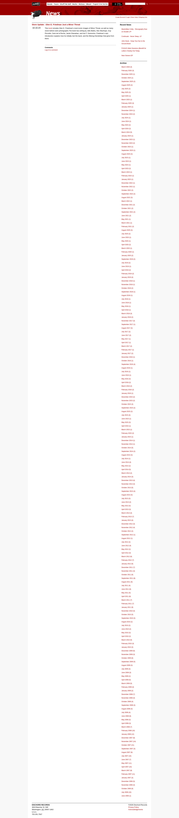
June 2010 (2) (126, 629)
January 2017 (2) (127, 353)
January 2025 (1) (127, 107)
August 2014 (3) (127, 455)
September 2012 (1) (128, 535)
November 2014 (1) (128, 444)
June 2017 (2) (126, 335)
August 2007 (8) (127, 752)
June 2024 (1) (126, 121)
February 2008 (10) (128, 730)
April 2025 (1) (126, 96)
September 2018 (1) (128, 292)
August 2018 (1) (127, 295)
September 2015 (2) (128, 408)
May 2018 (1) (126, 306)
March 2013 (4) (126, 513)
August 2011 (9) (127, 582)
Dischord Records (36, 3)
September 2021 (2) (128, 212)
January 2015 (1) (127, 437)
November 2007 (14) (128, 741)
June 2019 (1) (126, 266)
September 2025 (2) (128, 81)
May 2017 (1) (126, 339)
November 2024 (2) (128, 114)
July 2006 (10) (126, 792)
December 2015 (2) (128, 397)
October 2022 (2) (127, 190)
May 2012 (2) (126, 549)
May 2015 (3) (126, 422)
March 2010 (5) (126, 640)
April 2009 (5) (126, 680)
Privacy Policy (133, 807)
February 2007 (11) (128, 774)
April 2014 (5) (126, 469)
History (82, 4)
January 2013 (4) (127, 520)
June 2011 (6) (126, 589)
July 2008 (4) (125, 712)
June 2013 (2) (126, 502)
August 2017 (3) (127, 328)
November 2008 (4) (128, 698)
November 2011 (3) (128, 571)
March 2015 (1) (126, 429)
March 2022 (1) (126, 201)
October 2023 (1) (127, 147)
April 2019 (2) (126, 270)
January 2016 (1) (127, 393)
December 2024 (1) (128, 110)
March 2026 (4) (126, 67)
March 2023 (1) (126, 172)
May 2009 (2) (126, 676)
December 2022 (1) (128, 183)
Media (75, 4)
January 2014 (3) (127, 477)
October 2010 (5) (127, 614)
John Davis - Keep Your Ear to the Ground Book (133, 42)
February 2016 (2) (127, 390)
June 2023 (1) (126, 161)
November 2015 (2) (128, 400)
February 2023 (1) (127, 176)
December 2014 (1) (128, 440)
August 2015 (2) (127, 411)
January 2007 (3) (127, 778)
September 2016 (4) (128, 364)
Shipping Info (143, 17)
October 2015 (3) (127, 404)
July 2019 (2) (125, 263)
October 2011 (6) (127, 575)
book (50, 28)
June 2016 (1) (126, 375)
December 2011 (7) (128, 567)
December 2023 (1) (128, 139)
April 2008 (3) (126, 723)
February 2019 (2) (127, 274)
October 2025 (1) (127, 78)
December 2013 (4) (128, 480)
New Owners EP (127, 55)
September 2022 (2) (128, 194)
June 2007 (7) (126, 759)
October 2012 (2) (127, 531)
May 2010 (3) (126, 633)
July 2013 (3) (125, 498)
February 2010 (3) (127, 643)
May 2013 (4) (126, 506)
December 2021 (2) (128, 205)
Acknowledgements (135, 809)
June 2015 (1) (126, 419)
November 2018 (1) (128, 284)
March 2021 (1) (126, 223)
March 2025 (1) (126, 100)
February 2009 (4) (127, 687)
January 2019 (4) (127, 277)
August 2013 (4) (127, 495)
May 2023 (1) (126, 165)
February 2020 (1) (127, 252)
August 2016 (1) (127, 368)
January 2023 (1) (127, 179)
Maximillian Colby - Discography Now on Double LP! (134, 30)
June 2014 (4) (126, 462)
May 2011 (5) (126, 593)
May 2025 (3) (126, 92)
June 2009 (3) (126, 672)
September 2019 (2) (128, 259)
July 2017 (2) (125, 332)
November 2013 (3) (128, 484)
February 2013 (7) (127, 517)
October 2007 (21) (127, 745)
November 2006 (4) (128, 785)
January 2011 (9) (127, 607)
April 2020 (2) (126, 245)
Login (128, 17)
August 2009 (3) (127, 665)
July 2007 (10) (126, 756)
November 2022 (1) (128, 187)
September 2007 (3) (128, 749)
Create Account (120, 17)
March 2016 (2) (126, 386)
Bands (49, 4)
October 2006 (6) (127, 789)
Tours (56, 4)
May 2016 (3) (126, 379)
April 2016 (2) (126, 382)
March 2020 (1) (126, 248)
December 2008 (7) (128, 694)
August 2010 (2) (127, 622)
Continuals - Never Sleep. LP (131, 36)
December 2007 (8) (128, 738)
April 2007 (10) (126, 767)
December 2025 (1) (128, 74)
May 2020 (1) (126, 241)
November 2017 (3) (128, 321)
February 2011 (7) (127, 604)
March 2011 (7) (126, 600)
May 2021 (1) (126, 219)
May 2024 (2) (126, 125)
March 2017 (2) (126, 346)
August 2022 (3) (127, 197)
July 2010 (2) (125, 625)
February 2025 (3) (127, 103)
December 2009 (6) (128, 651)
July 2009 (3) (125, 669)
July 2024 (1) (125, 118)
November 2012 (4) (128, 527)
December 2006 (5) (128, 781)
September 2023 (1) (128, 150)
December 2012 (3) (128, 524)
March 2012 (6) (126, 556)
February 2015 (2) (127, 433)
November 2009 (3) (128, 654)
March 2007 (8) (126, 770)
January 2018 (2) (127, 317)
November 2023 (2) (128, 143)
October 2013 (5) (127, 488)
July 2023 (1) (125, 158)
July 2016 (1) (125, 371)
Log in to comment (51, 50)
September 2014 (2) (128, 451)
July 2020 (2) (125, 234)
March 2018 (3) (126, 313)
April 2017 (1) (126, 342)
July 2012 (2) (125, 542)
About (88, 4)
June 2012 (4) (126, 546)
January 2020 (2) (127, 255)
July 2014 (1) (125, 459)
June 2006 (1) (126, 796)
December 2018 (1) (128, 281)
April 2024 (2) (126, 129)
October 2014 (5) (127, 448)
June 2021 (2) (126, 216)
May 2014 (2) (126, 466)
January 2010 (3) (127, 647)
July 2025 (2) (125, 89)
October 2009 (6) (127, 658)
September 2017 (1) (128, 324)
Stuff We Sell (65, 4)
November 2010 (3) (128, 611)
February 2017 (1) (127, 350)
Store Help (134, 17)
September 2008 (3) (128, 705)
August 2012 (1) (127, 538)
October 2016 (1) (127, 361)
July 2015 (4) (125, 415)
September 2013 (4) (128, 491)
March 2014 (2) (126, 473)
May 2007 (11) (126, 763)
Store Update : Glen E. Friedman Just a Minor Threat (56, 24)
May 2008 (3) (126, 720)
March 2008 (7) (126, 727)
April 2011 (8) (126, 596)
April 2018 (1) (126, 310)
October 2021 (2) (127, 208)
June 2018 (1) (126, 303)
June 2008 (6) (126, 716)
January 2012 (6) (127, 564)
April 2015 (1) (126, 426)
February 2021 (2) (127, 226)
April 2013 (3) (126, 509)
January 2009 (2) (127, 691)
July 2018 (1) (125, 299)
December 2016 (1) (128, 357)
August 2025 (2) (127, 85)
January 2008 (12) (127, 734)
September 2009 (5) (128, 662)
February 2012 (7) (127, 560)
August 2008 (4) (127, 709)
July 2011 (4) (125, 585)
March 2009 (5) (126, 683)
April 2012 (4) (126, 553)
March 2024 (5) (126, 132)
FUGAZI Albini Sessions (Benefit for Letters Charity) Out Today (133, 49)
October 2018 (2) (127, 288)
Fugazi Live (100, 4)
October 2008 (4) (127, 701)
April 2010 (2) (126, 636)
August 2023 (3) (127, 154)
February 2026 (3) (127, 70)
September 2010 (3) (128, 618)
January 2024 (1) (127, 136)
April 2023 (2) (126, 168)
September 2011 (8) (128, 578)
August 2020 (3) (127, 230)
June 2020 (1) (126, 237)
